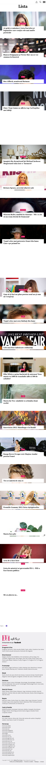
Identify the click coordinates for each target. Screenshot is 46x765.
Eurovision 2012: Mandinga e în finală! (19, 427)
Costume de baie (30, 675)
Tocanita (39, 700)
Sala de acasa (6, 694)
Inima (12, 682)
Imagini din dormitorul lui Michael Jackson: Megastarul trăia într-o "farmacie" (22, 162)
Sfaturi (23, 556)
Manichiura (34, 667)
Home (23, 590)
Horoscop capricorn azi (8, 743)
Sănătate (5, 680)
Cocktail (4, 702)
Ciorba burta (11, 703)
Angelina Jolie (11, 658)
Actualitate (6, 716)
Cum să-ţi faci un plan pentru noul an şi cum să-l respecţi (22, 295)
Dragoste (4, 649)
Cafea (26, 700)
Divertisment (6, 655)
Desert (21, 702)
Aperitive (16, 702)
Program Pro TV (33, 660)
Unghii (10, 667)
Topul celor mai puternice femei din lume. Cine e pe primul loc (21, 242)
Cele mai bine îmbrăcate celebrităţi (18, 347)
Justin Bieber (9, 660)
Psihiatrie (13, 685)
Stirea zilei (15, 718)
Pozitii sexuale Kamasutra (13, 651)
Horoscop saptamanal (8, 755)
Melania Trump (17, 660)
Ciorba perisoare (37, 702)
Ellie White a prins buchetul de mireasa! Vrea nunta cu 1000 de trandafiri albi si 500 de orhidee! (22, 376)
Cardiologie (23, 684)
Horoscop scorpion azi (8, 744)
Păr (3, 667)
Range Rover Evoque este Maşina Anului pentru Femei (20, 455)
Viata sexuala (17, 649)
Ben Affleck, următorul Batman (16, 81)
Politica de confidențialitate (16, 761)
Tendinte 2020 (37, 676)
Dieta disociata (25, 693)
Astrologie (23, 289)
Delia (37, 658)
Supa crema (10, 702)
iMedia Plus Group (18, 760)
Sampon (39, 667)
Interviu (10, 718)
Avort (35, 684)
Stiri (23, 77)
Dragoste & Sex (7, 647)
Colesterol (38, 682)
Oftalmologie (30, 684)
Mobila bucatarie (7, 709)
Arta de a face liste (11, 560)
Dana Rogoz (19, 658)
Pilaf (30, 702)
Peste (16, 700)
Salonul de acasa (32, 669)
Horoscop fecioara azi (8, 740)
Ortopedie (7, 685)
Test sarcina (16, 684)
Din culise (4, 718)
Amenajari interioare (17, 709)
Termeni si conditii (28, 761)
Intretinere (29, 691)
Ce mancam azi (20, 703)
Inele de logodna (12, 676)
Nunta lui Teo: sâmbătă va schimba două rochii (20, 402)
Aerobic (34, 691)
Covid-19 (15, 720)
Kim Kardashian (24, 657)
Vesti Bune (10, 720)
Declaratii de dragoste (26, 651)
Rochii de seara (10, 675)
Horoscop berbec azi (8, 753)
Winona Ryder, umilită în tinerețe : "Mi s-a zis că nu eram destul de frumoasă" (22, 215)
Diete (3, 691)
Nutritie (23, 23)
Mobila (26, 709)
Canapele (30, 709)
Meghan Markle (6, 657)
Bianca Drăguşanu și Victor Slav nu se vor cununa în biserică (20, 56)
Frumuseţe (6, 666)
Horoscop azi (5, 729)
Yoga (24, 691)
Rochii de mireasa (20, 675)
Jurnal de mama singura (23, 711)
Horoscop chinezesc (7, 732)
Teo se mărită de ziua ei (13, 480)
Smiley (30, 658)
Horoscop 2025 (6, 727)
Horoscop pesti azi (7, 749)
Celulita (7, 669)
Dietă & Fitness (7, 689)
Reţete (4, 698)
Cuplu (26, 649)
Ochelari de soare (28, 676)
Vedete (23, 50)
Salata (23, 700)
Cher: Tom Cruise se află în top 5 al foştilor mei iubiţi (21, 109)
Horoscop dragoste (7, 730)
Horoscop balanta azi (8, 752)
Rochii (6, 667)
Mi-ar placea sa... (10, 595)
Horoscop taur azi (7, 741)
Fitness (7, 691)
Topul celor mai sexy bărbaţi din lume (19, 321)
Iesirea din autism (30, 718)
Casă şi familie (7, 707)
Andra (34, 658)
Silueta (31, 693)
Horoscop (5, 724)
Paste (9, 700)
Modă (4, 673)
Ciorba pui (5, 703)
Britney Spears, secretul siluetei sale (18, 188)
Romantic (10, 649)
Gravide (32, 711)
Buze (3, 669)
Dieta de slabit (17, 693)
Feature (23, 529)
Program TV (25, 660)
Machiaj (25, 667)
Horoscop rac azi (6, 736)
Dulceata (34, 700)
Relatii (23, 649)
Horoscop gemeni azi (8, 738)
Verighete (19, 676)
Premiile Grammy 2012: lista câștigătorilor (21, 507)
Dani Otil (25, 658)
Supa (30, 700)
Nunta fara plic (9, 534)
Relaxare (19, 691)
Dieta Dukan (13, 691)
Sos (20, 700)
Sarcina (4, 682)
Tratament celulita (22, 669)
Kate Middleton (15, 657)
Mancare (4, 700)
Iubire (30, 649)
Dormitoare (37, 709)
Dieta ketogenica (38, 693)
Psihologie (17, 682)
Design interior (6, 711)
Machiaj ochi (13, 669)
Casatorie (35, 649)
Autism (10, 712)
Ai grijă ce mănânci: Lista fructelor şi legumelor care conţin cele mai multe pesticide (19, 30)
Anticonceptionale (7, 684)
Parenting (13, 711)
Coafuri (20, 667)
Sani (29, 667)
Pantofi (37, 675)
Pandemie (21, 720)
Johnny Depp (33, 657)
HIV (3, 685)
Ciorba (13, 700)
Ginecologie (24, 682)
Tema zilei (21, 718)
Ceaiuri (9, 682)
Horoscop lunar (6, 735)
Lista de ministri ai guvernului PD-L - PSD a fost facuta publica (21, 569)
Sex (39, 649)
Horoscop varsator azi (8, 747)
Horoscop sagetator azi (8, 746)
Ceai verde (41, 684)
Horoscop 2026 (6, 726)
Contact (42, 761)
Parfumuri (15, 667)
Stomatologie (31, 682)
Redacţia (36, 761)
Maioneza (26, 702)
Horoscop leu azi (6, 750)
